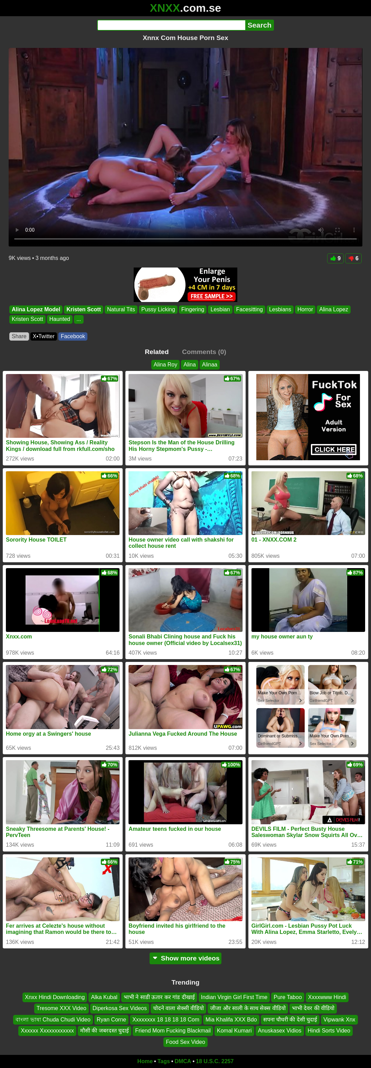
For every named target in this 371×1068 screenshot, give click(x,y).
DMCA (182, 1061)
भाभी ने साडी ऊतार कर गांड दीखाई (159, 997)
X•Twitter (44, 336)
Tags (164, 1061)
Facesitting (249, 309)
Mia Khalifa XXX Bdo (231, 1019)
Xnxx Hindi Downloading (55, 997)
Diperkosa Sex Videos (120, 1008)
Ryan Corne (111, 1019)
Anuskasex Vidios (280, 1031)
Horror (305, 309)
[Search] (171, 25)
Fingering (192, 309)
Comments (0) (204, 351)
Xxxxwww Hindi (327, 997)
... (78, 319)
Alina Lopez (333, 309)
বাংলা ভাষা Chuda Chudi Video (53, 1019)
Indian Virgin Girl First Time (234, 997)
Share (19, 336)
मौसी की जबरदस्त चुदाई (104, 1031)
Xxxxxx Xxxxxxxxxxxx (47, 1031)
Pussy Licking (158, 309)
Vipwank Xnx (339, 1019)
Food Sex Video (185, 1042)
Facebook (73, 336)
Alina (189, 364)
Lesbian (220, 309)
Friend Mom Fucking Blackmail (173, 1031)
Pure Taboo (288, 997)
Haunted (59, 319)
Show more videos (186, 958)
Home (145, 1061)
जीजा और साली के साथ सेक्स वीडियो (248, 1008)
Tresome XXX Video (61, 1008)
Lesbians (280, 309)
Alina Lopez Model (36, 309)
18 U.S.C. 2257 (215, 1061)
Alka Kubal (104, 997)
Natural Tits (121, 309)
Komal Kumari (234, 1031)
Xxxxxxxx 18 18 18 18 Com (165, 1019)
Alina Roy (165, 364)
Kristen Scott (83, 309)
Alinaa (209, 364)
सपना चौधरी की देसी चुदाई (290, 1019)
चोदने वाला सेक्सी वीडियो (178, 1008)
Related (157, 351)
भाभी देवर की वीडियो (313, 1008)
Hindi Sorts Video (329, 1031)
